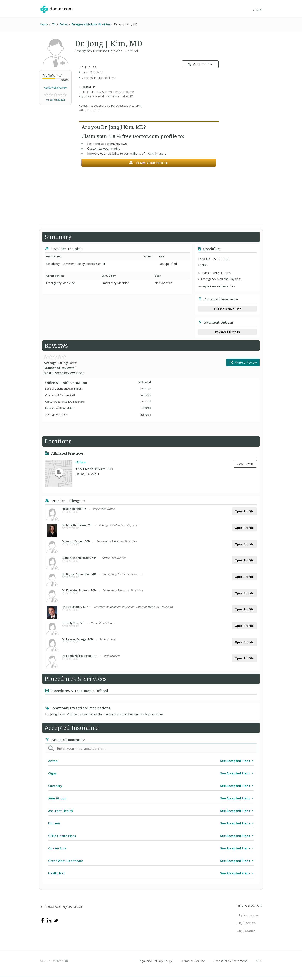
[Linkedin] (49, 920)
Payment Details (227, 332)
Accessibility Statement (230, 961)
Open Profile (244, 511)
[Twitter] (56, 920)
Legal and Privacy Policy (155, 961)
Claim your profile (148, 162)
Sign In (257, 10)
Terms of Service (193, 961)
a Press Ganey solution (62, 906)
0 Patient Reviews (55, 99)
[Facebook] (42, 920)
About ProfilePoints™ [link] (55, 87)
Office (81, 462)
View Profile (245, 464)
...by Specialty (246, 923)
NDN (259, 961)
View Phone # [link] (200, 64)
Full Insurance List (227, 309)
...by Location (246, 931)
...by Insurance (247, 915)
